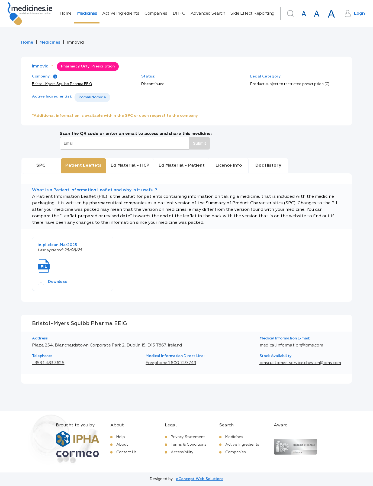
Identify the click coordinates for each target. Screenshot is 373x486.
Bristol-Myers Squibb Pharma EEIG (62, 84)
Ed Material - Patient (182, 165)
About (122, 444)
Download (52, 282)
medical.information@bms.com (291, 345)
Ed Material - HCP (130, 165)
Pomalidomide (92, 97)
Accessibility (182, 452)
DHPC (179, 13)
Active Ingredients (120, 13)
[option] (92, 97)
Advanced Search (208, 13)
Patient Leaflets (83, 165)
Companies (155, 13)
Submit (199, 143)
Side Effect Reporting (252, 13)
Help (120, 437)
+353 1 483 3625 (48, 363)
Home (66, 13)
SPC (40, 165)
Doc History (268, 165)
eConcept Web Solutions (199, 479)
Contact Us (126, 452)
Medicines (87, 13)
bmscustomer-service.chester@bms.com (300, 363)
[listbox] (92, 97)
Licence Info (229, 165)
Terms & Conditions (188, 444)
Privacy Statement (188, 437)
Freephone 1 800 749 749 (171, 363)
